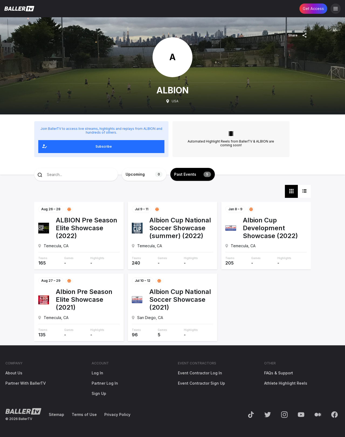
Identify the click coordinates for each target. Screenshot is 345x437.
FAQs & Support (278, 373)
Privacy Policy (117, 414)
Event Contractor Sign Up (201, 383)
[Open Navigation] (335, 9)
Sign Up (99, 393)
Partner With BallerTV (25, 383)
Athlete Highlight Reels (285, 383)
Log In (97, 373)
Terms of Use (84, 414)
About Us (13, 373)
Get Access (313, 8)
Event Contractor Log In (200, 373)
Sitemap (56, 414)
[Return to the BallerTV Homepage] (19, 9)
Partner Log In (105, 383)
